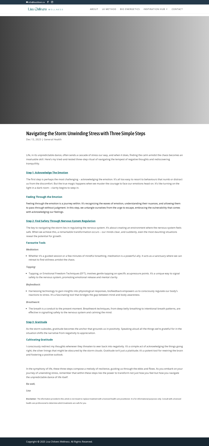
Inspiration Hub (154, 9)
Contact (177, 9)
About (94, 9)
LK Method (109, 9)
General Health (53, 139)
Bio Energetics (130, 9)
